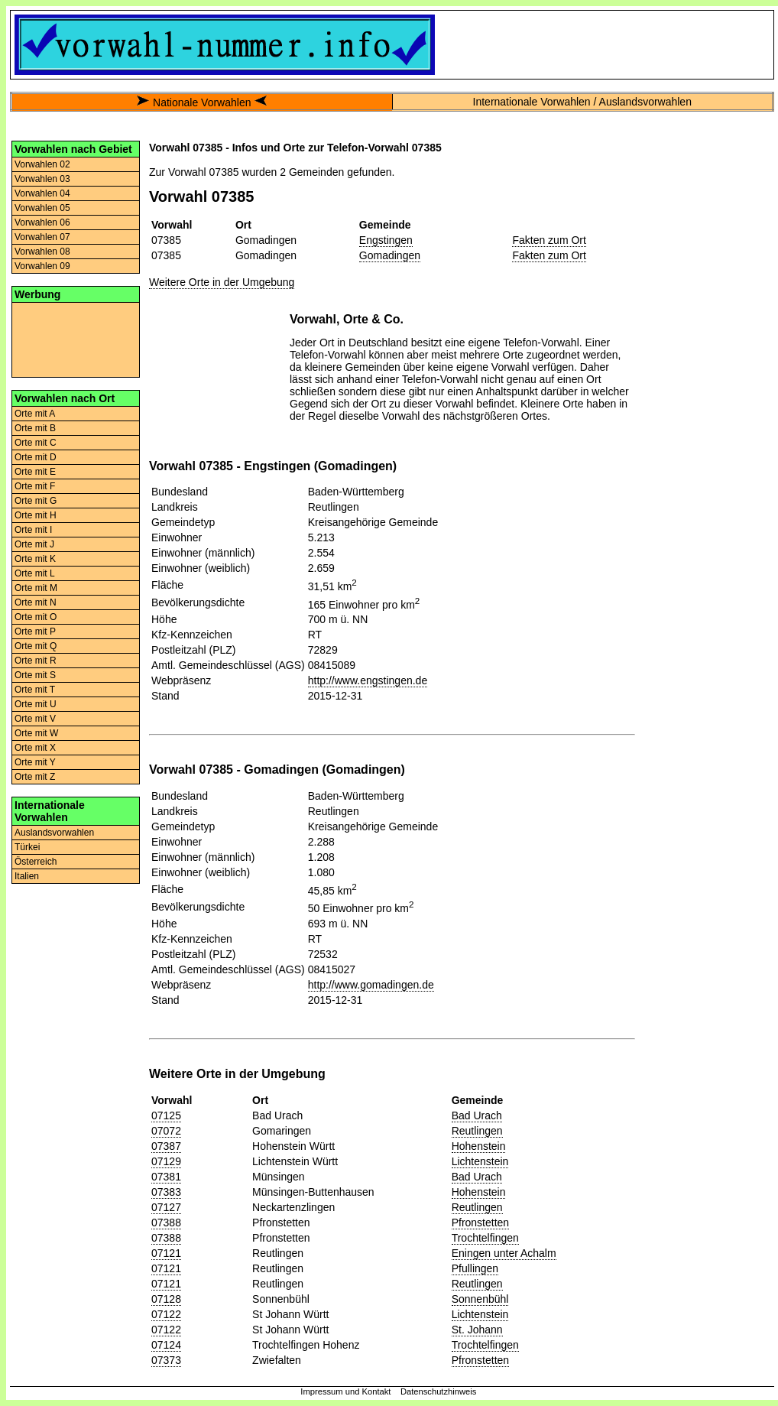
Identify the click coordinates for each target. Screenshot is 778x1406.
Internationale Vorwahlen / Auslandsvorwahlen (582, 102)
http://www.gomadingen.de (371, 985)
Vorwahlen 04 (42, 193)
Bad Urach (477, 1115)
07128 (166, 1299)
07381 (166, 1177)
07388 (166, 1222)
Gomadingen (389, 255)
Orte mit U (36, 704)
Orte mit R (36, 660)
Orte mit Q (36, 646)
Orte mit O (36, 617)
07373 (166, 1360)
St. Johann (477, 1329)
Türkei (27, 847)
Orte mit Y (35, 762)
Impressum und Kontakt (345, 1391)
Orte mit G (36, 500)
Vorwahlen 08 (42, 251)
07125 (166, 1115)
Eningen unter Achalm (504, 1253)
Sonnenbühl (480, 1299)
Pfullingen (475, 1268)
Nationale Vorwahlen (202, 102)
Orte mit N (36, 602)
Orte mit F (35, 486)
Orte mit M (36, 588)
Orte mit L (35, 573)
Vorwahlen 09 (42, 266)
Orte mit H (36, 515)
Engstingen (386, 240)
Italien (27, 876)
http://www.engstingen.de (367, 680)
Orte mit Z (35, 776)
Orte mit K (35, 559)
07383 (166, 1192)
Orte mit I (33, 529)
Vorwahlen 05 (42, 208)
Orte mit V (35, 718)
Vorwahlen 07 (42, 237)
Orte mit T (35, 689)
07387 (166, 1146)
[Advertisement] (76, 338)
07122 (166, 1314)
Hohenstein (479, 1146)
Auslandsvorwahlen (54, 832)
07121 (166, 1253)
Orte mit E (35, 471)
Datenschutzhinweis (438, 1391)
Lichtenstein (480, 1161)
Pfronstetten (481, 1222)
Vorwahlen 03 (42, 179)
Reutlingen (477, 1131)
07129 (166, 1161)
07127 (166, 1207)
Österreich (36, 861)
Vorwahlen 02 (42, 164)
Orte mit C (36, 442)
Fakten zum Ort (548, 240)
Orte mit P (35, 631)
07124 (166, 1345)
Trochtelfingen (485, 1238)
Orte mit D (36, 457)
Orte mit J (34, 544)
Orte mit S (35, 675)
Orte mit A (35, 413)
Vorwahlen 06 (42, 222)
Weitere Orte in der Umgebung (221, 282)
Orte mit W (36, 733)
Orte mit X (35, 747)
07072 (166, 1131)
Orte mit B (35, 428)
